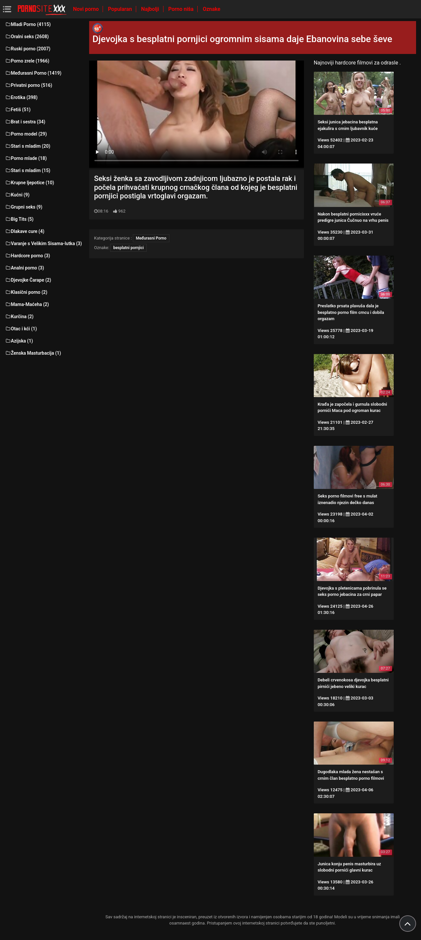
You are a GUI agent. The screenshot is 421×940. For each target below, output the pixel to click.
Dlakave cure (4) (24, 231)
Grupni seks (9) (23, 207)
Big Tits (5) (19, 219)
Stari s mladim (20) (27, 146)
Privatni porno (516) (28, 85)
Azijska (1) (19, 340)
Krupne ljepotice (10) (29, 182)
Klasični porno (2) (26, 292)
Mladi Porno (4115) (28, 24)
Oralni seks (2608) (27, 36)
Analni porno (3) (24, 267)
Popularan (120, 9)
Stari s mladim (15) (27, 170)
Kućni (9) (17, 194)
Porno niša (181, 9)
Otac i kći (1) (21, 328)
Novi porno (86, 9)
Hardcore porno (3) (27, 255)
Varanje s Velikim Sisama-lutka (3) (43, 243)
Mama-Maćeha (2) (27, 304)
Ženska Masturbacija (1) (33, 353)
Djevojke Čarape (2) (28, 280)
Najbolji (150, 9)
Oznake (211, 9)
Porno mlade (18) (26, 158)
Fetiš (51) (18, 109)
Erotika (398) (21, 97)
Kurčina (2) (19, 316)
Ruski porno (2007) (27, 48)
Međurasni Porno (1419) (33, 73)
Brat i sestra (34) (25, 121)
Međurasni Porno (151, 238)
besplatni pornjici (128, 247)
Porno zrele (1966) (27, 61)
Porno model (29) (26, 134)
